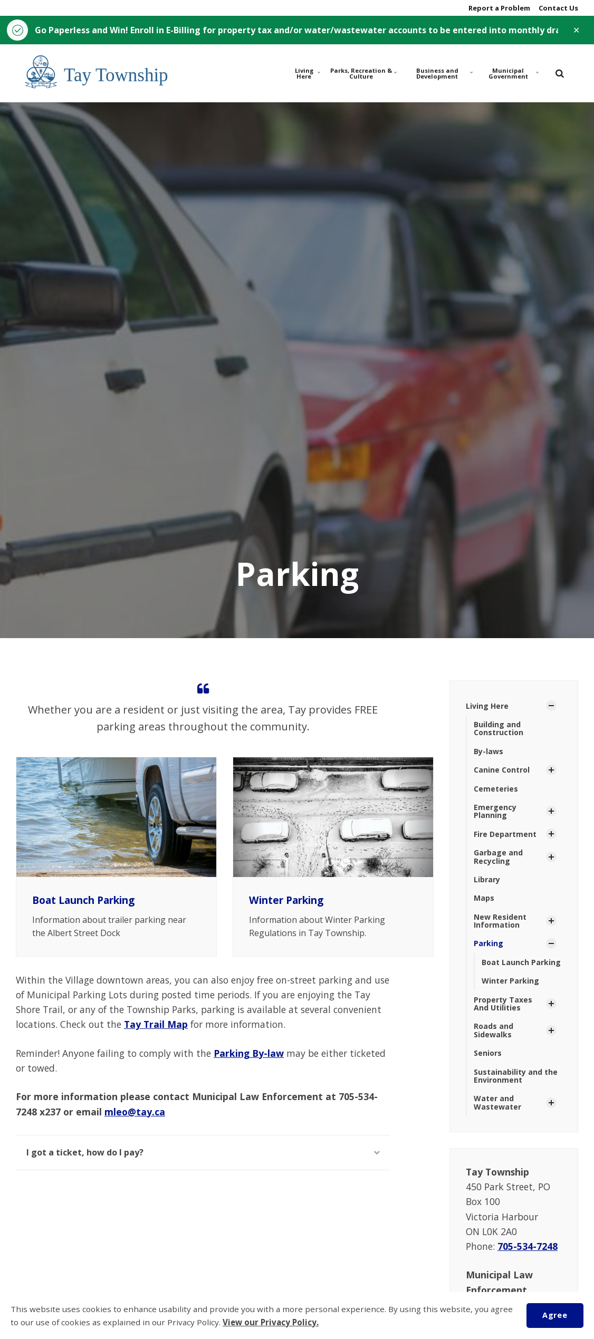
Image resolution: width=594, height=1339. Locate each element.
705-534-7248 (527, 1246)
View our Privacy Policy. (271, 1322)
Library (487, 879)
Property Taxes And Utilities (503, 1004)
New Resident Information (500, 921)
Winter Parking (286, 900)
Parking (488, 943)
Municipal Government (513, 73)
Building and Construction (498, 728)
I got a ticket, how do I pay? (203, 1152)
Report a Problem (498, 8)
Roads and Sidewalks (493, 1030)
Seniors (488, 1053)
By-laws (488, 751)
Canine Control (502, 770)
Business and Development (444, 73)
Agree (554, 1315)
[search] (559, 73)
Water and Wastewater (497, 1102)
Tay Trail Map (156, 1024)
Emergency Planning (495, 811)
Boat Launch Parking (83, 900)
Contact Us (557, 8)
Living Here (308, 73)
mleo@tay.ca (134, 1111)
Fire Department (505, 834)
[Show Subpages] (551, 705)
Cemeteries (496, 789)
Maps (484, 898)
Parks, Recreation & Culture (363, 73)
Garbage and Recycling (498, 856)
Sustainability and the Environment (516, 1076)
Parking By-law (249, 1053)
